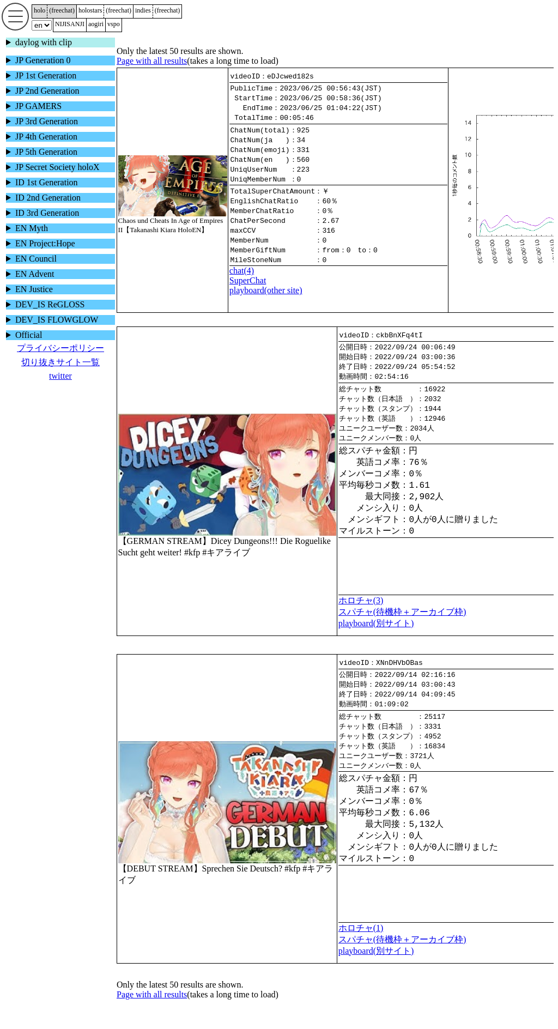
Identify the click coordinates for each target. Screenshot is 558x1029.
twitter (60, 375)
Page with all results (152, 60)
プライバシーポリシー (60, 348)
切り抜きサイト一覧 (60, 362)
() (62, 10)
